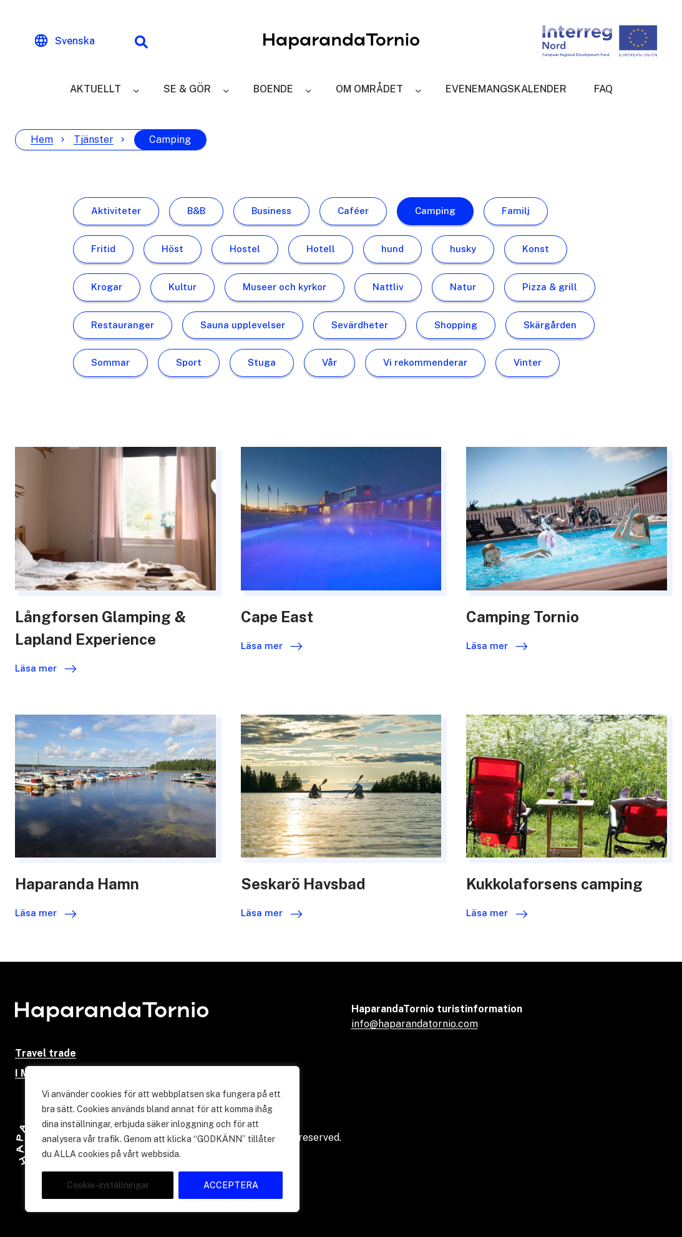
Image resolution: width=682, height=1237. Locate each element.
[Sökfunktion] (141, 41)
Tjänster (94, 139)
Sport (189, 362)
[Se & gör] (225, 89)
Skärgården (550, 325)
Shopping (455, 325)
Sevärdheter (359, 325)
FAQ (603, 89)
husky (463, 248)
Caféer (353, 210)
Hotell (320, 248)
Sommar (110, 362)
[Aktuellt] (136, 89)
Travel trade (45, 1053)
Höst (172, 248)
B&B (196, 210)
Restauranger (122, 325)
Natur (463, 286)
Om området (369, 89)
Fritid (103, 248)
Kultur (182, 286)
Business (271, 210)
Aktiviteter (116, 210)
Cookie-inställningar (108, 1185)
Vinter (528, 362)
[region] (162, 1139)
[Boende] (308, 89)
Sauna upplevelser (242, 325)
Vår (329, 362)
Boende (273, 89)
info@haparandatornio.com (414, 1024)
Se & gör (187, 89)
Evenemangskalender (506, 89)
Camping (435, 210)
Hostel (245, 248)
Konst (535, 248)
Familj (516, 210)
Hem (42, 139)
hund (392, 248)
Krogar (106, 286)
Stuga (262, 362)
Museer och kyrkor (284, 286)
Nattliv (388, 286)
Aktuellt (95, 89)
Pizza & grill (549, 286)
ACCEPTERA (230, 1185)
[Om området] (418, 89)
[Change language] (65, 41)
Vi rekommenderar (425, 362)
